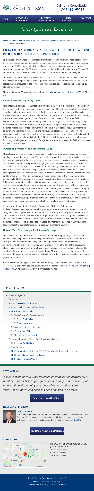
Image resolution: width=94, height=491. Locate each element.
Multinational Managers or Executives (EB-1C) (64, 92)
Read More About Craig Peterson (47, 431)
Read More (78, 420)
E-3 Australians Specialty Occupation (27, 327)
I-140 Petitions (17, 347)
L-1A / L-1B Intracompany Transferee (27, 307)
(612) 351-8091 (72, 9)
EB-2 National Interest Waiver (24, 359)
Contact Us (86, 19)
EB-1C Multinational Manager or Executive (29, 355)
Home (5, 19)
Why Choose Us (68, 19)
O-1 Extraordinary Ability (21, 331)
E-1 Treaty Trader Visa (23, 319)
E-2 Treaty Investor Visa (24, 323)
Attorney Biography (22, 19)
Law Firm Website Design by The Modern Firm (47, 484)
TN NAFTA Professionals (22, 311)
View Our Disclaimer (41, 481)
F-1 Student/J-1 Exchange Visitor (25, 335)
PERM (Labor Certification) (22, 343)
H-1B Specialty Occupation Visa (25, 303)
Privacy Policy (56, 481)
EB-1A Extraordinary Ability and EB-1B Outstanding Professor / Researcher (44, 351)
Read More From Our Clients (47, 398)
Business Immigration (46, 19)
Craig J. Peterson (24, 411)
